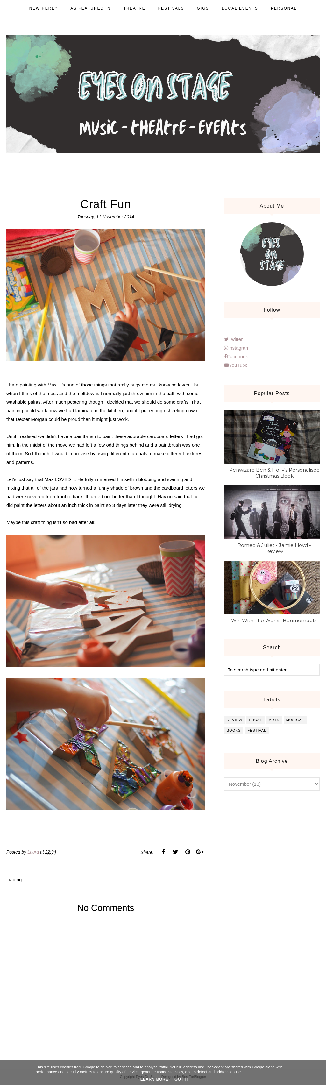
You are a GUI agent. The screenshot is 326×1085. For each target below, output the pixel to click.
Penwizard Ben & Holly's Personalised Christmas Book (274, 473)
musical (295, 720)
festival (256, 730)
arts (274, 720)
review (234, 720)
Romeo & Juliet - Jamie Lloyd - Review (274, 548)
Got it (181, 1079)
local (255, 720)
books (234, 730)
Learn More (154, 1079)
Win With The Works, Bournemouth (274, 620)
